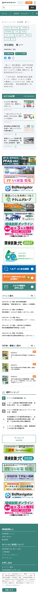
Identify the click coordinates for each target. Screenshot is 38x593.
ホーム (4, 22)
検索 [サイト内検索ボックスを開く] (32, 7)
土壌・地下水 (9, 35)
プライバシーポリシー (10, 555)
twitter (5, 58)
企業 (13, 39)
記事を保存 (10, 53)
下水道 (16, 31)
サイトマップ (7, 558)
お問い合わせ (7, 536)
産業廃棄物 (8, 31)
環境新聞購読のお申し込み (11, 570)
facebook (9, 58)
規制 (17, 35)
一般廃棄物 (24, 28)
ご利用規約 (6, 552)
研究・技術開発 (25, 35)
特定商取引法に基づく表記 (11, 549)
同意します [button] (9, 590)
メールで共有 (22, 53)
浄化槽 (23, 31)
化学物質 (15, 28)
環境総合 (7, 28)
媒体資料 (5, 539)
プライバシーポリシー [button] (12, 585)
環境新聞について (8, 533)
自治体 (7, 39)
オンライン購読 (7, 567)
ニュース (12, 22)
